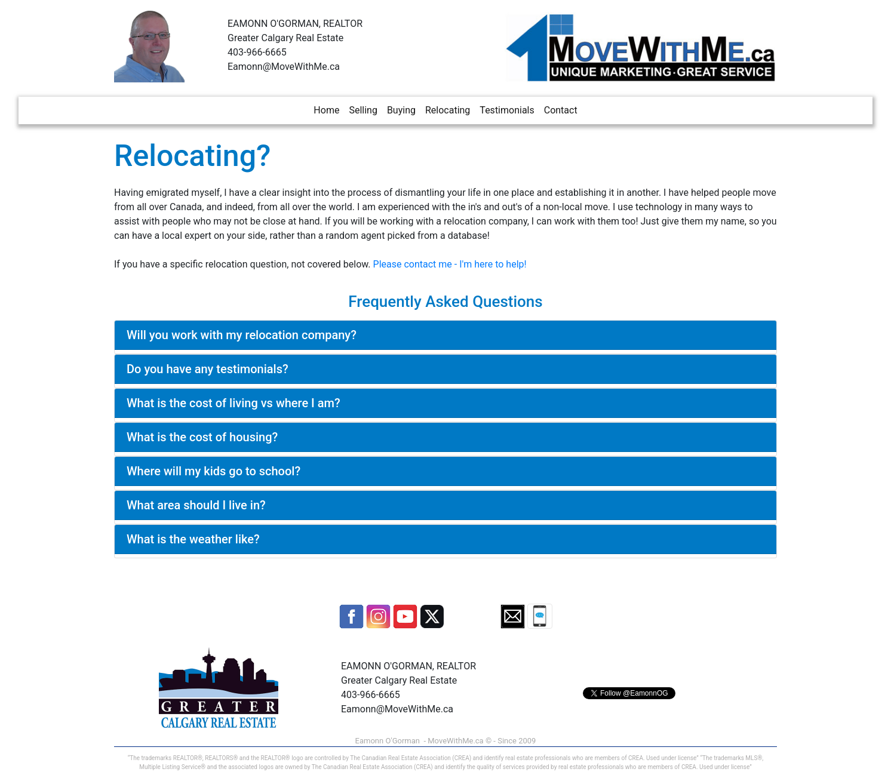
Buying (401, 110)
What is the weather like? (193, 539)
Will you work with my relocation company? (242, 335)
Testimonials (507, 110)
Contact (560, 110)
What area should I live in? (196, 505)
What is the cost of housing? (202, 437)
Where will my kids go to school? (213, 471)
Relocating (447, 110)
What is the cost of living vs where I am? (233, 403)
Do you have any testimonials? (207, 369)
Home (326, 110)
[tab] (445, 335)
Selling (363, 110)
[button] (351, 616)
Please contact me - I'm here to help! (450, 264)
